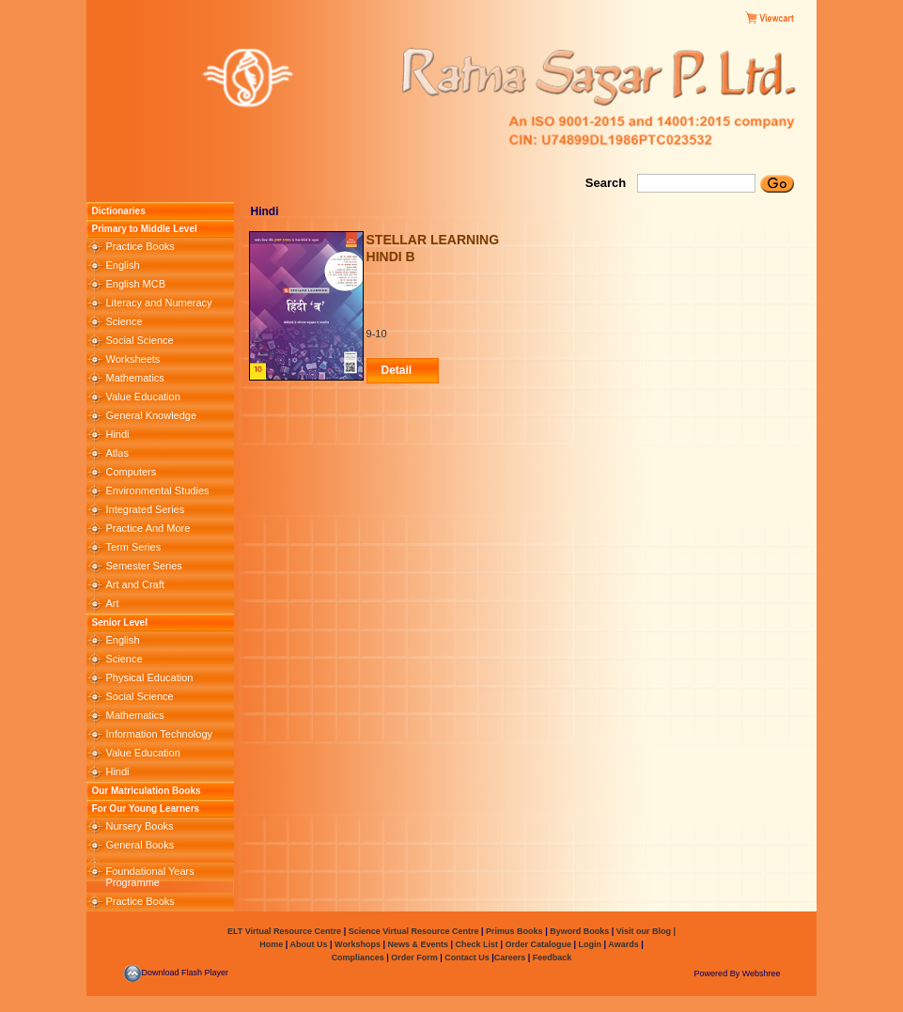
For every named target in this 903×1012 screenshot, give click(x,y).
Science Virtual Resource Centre (413, 931)
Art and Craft (134, 584)
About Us (307, 944)
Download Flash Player (176, 972)
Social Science (139, 340)
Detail (397, 370)
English (122, 265)
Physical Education (149, 677)
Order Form (415, 957)
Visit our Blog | (646, 931)
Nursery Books (139, 826)
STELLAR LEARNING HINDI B (433, 248)
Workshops (358, 944)
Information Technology (158, 734)
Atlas (116, 453)
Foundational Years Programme (149, 876)
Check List (477, 944)
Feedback (552, 957)
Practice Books (139, 246)
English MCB (135, 283)
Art (111, 603)
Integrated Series (144, 509)
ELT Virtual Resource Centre (284, 931)
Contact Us (467, 957)
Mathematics (134, 377)
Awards (622, 944)
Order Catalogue (539, 944)
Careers (511, 957)
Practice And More (147, 528)
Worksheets (132, 359)
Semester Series (143, 565)
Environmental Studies (157, 490)
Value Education (142, 396)
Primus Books (515, 931)
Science (123, 321)
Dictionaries (118, 211)
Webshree (761, 973)
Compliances (358, 957)
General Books (139, 844)
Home (271, 944)
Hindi (117, 434)
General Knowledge (150, 415)
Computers (130, 471)
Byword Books (579, 931)
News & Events (416, 944)
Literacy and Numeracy (158, 302)
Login (590, 944)
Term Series (133, 547)
